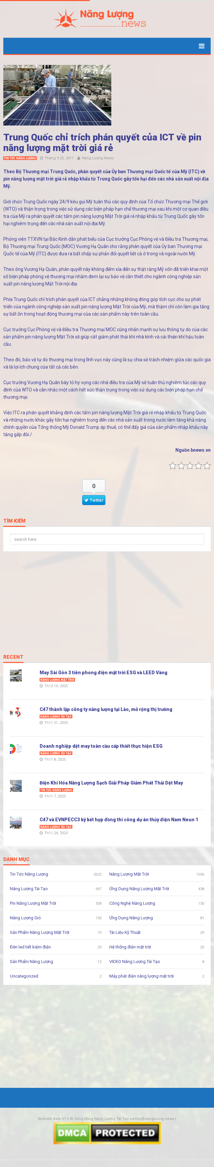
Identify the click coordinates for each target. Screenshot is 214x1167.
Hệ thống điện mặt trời (130, 947)
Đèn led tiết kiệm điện (30, 947)
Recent (13, 657)
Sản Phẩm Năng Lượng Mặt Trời (39, 932)
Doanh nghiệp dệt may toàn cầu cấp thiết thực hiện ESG (101, 746)
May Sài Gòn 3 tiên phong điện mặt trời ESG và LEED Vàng (103, 672)
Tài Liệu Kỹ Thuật (125, 932)
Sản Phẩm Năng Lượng (31, 961)
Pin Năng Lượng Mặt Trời (33, 903)
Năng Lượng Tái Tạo (56, 716)
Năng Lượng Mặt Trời (57, 680)
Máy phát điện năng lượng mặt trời (141, 976)
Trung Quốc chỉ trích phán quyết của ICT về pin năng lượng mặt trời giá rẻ (102, 142)
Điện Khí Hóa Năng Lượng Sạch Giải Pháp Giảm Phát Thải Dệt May (111, 783)
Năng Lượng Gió (25, 918)
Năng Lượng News (98, 158)
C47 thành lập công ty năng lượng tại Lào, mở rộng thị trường (106, 709)
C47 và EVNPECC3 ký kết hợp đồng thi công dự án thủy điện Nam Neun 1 (119, 819)
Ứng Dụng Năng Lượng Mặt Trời (139, 889)
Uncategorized (24, 976)
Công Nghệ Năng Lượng (132, 903)
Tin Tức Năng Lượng (20, 158)
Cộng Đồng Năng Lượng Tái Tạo (101, 1119)
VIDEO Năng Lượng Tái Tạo (134, 961)
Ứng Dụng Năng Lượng (131, 918)
